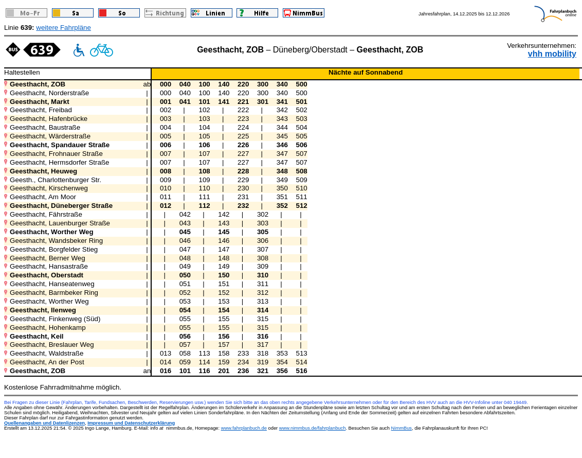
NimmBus (401, 428)
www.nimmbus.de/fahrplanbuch (312, 428)
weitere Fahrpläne (63, 27)
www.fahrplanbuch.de (244, 428)
